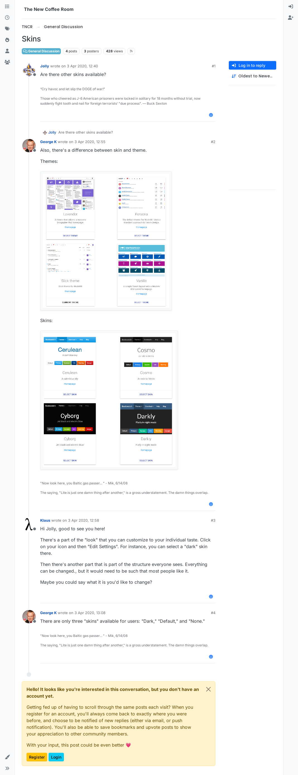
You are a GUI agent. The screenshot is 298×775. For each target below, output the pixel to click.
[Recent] (7, 17)
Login (56, 757)
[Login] (291, 6)
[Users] (7, 51)
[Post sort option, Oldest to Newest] (252, 76)
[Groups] (7, 62)
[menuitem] (291, 6)
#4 (213, 612)
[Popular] (7, 40)
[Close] (208, 689)
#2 (213, 141)
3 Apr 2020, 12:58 (83, 520)
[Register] (291, 17)
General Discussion (41, 51)
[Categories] (7, 6)
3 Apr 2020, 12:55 (89, 141)
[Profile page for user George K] (29, 145)
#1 (213, 66)
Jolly (44, 66)
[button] (7, 757)
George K (48, 141)
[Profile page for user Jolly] (29, 70)
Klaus (45, 520)
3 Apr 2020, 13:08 (89, 612)
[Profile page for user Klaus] (29, 524)
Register (37, 757)
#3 (213, 520)
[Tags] (7, 28)
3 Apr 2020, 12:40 (82, 66)
